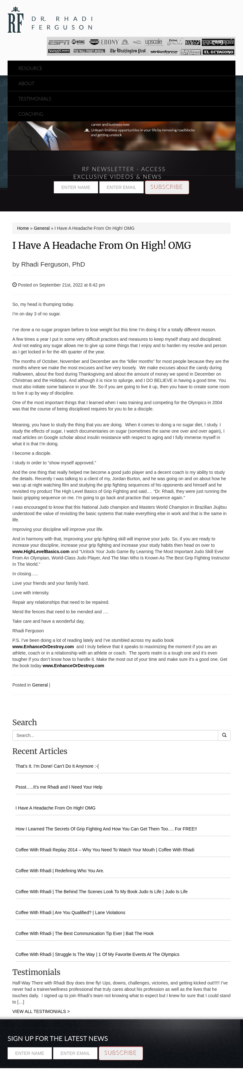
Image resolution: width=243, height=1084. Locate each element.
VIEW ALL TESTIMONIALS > (41, 1011)
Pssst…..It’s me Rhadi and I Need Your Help (59, 787)
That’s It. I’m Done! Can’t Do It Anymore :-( (57, 766)
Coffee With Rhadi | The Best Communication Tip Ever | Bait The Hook (85, 933)
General (42, 228)
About (26, 83)
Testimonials (34, 98)
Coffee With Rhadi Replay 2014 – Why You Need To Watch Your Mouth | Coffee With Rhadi (105, 849)
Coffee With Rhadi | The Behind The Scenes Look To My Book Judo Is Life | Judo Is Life (102, 891)
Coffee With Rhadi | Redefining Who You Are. (60, 870)
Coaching (30, 114)
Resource (30, 68)
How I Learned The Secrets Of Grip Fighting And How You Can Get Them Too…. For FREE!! (106, 828)
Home (23, 228)
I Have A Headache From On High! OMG (101, 245)
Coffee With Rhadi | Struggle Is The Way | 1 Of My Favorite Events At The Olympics (97, 954)
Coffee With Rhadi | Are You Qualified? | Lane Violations (70, 912)
